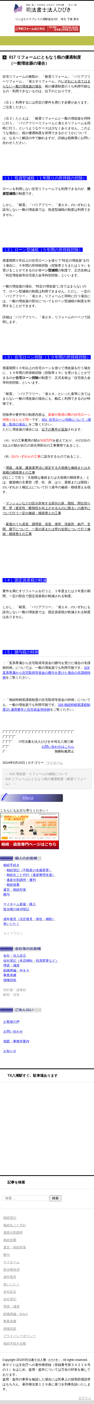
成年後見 (9, 1277)
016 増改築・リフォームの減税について (36, 774)
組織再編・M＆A (15, 1314)
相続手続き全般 (14, 1343)
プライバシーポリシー (19, 1336)
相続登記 (9, 1218)
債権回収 (9, 1329)
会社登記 (9, 1299)
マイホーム (55, 763)
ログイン (84, 1398)
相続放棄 (9, 1240)
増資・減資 (11, 1306)
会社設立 (9, 1291)
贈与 (6, 1255)
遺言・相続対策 (14, 1247)
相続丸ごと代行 (14, 1225)
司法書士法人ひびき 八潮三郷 (44, 17)
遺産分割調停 (13, 1232)
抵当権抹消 (11, 1269)
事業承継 (9, 1321)
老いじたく (11, 1284)
